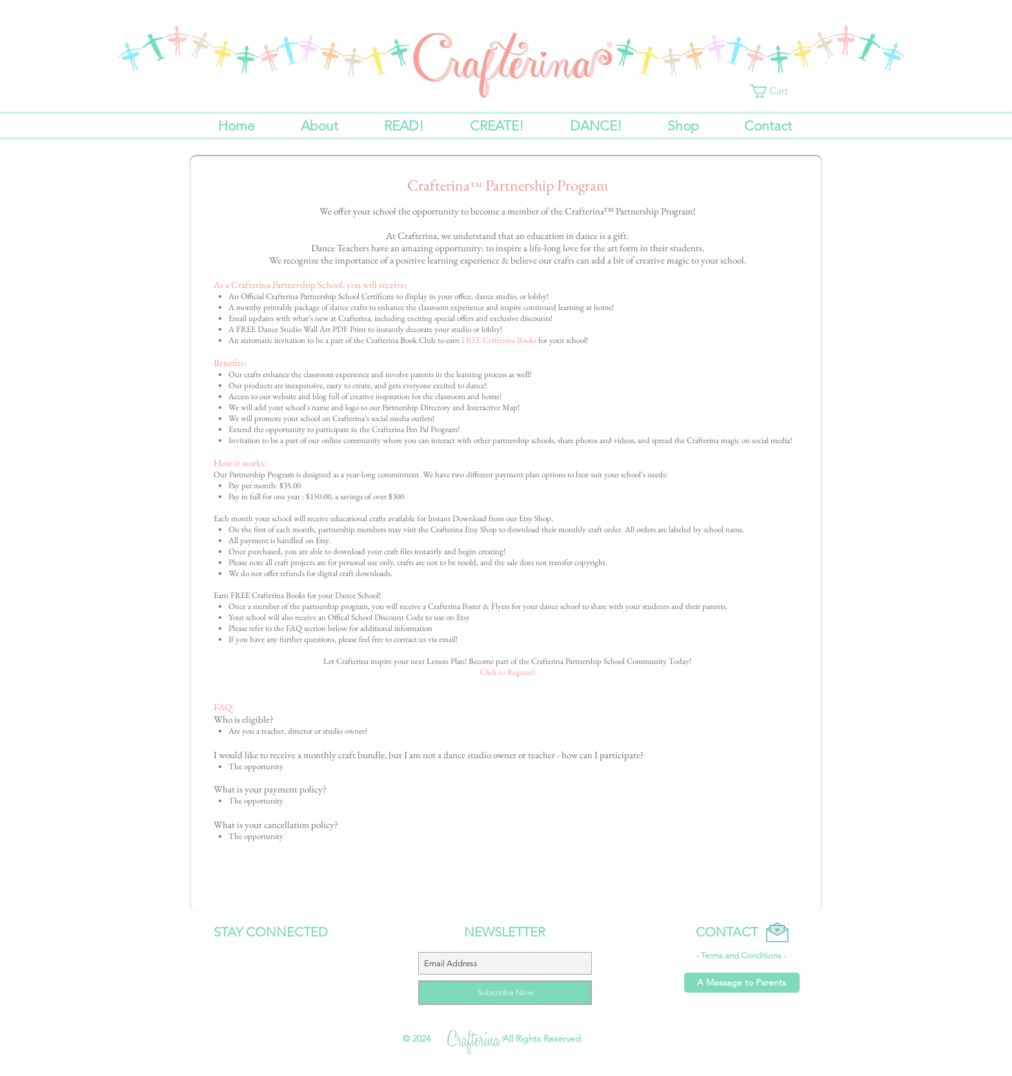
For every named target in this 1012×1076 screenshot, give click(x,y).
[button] (775, 91)
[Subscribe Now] (505, 992)
